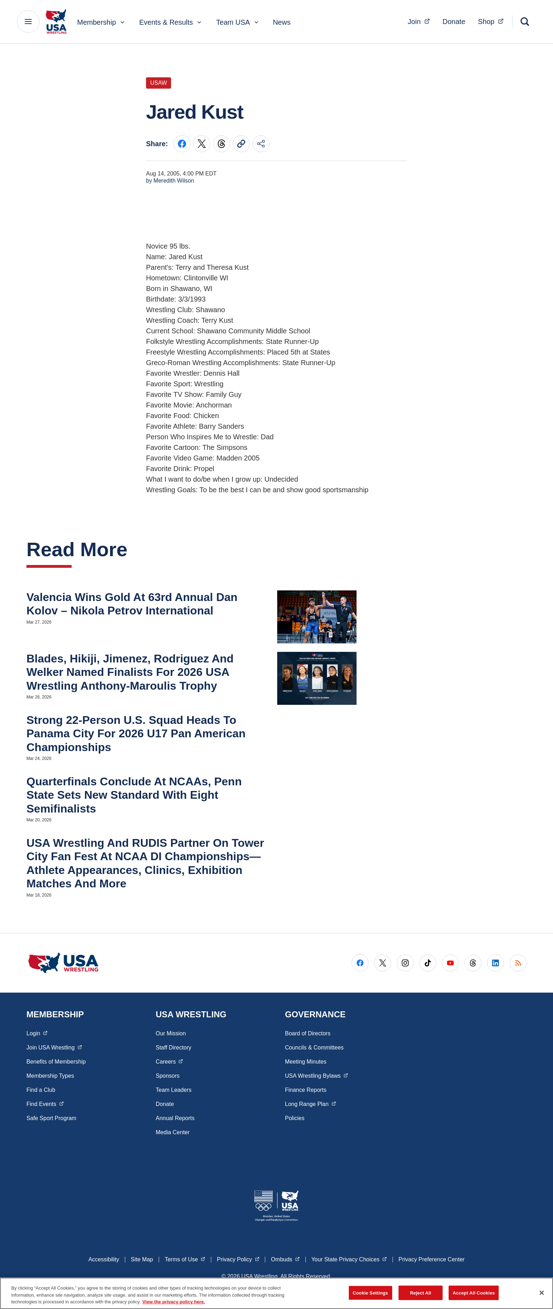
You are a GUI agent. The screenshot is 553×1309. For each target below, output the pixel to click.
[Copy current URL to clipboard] (241, 143)
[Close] (541, 1293)
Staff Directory (174, 1048)
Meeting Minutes (305, 1062)
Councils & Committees (314, 1048)
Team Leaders (174, 1090)
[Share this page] (261, 143)
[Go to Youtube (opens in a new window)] (450, 962)
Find (44, 1103)
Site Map (142, 1259)
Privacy (238, 1258)
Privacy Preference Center (432, 1259)
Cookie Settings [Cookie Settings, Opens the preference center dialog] (370, 1292)
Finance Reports (305, 1090)
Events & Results (171, 22)
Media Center (173, 1132)
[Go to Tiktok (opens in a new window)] (427, 962)
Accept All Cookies (473, 1292)
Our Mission (171, 1033)
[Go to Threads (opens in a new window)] (472, 962)
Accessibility (104, 1259)
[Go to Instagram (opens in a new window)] (405, 962)
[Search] (525, 21)
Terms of (185, 1258)
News (282, 22)
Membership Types (50, 1076)
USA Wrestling (316, 1075)
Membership (101, 22)
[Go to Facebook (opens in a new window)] (360, 962)
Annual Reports (175, 1118)
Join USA (54, 1047)
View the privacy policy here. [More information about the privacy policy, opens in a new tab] (173, 1301)
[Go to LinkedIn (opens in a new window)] (495, 962)
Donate (454, 21)
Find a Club (40, 1090)
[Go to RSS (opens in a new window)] (518, 962)
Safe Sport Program (51, 1118)
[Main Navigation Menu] (28, 21)
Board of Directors (307, 1033)
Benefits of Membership (56, 1062)
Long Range (310, 1103)
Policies (294, 1118)
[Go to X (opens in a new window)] (382, 962)
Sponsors (168, 1076)
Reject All (420, 1292)
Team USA (238, 22)
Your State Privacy (349, 1258)
